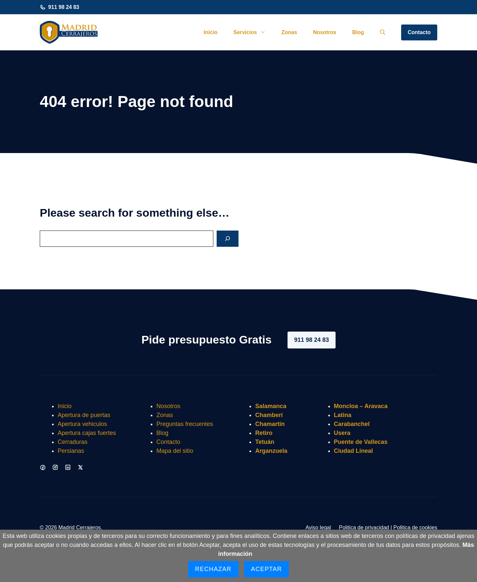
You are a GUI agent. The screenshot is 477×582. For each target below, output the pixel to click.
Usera (342, 433)
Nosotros (324, 32)
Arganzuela (271, 451)
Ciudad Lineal (353, 451)
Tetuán (264, 442)
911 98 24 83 (63, 7)
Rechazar (213, 569)
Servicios (254, 32)
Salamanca (270, 406)
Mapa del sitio (174, 451)
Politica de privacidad (364, 527)
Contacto (419, 32)
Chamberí (269, 415)
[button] (382, 32)
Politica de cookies (415, 527)
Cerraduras (72, 442)
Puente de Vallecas (361, 442)
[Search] (227, 239)
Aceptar (266, 569)
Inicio (211, 32)
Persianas (71, 451)
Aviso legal (318, 527)
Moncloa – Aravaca (361, 406)
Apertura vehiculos (82, 424)
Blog (358, 32)
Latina (342, 415)
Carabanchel (352, 424)
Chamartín (270, 424)
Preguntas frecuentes (184, 424)
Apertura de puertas (84, 415)
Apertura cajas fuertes (87, 433)
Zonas (289, 32)
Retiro (263, 433)
